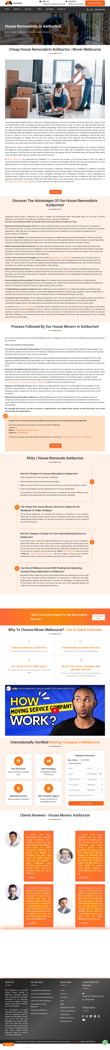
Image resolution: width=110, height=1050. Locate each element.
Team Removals (74, 1048)
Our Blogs (49, 9)
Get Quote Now (98, 618)
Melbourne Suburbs (67, 1024)
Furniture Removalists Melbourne (42, 1003)
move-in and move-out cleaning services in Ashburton (25, 383)
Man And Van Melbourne (39, 1020)
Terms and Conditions (67, 1017)
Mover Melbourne (14, 159)
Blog (61, 1007)
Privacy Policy (65, 1021)
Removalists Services (67, 1014)
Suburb (13, 32)
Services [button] (28, 9)
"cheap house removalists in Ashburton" (77, 438)
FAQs (39, 9)
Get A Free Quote (95, 3)
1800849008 (23, 434)
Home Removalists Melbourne (41, 1000)
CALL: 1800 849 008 (96, 10)
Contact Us (61, 9)
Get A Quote (55, 192)
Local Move (84, 765)
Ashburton (22, 32)
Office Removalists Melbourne (41, 1007)
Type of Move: (72, 765)
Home (7, 9)
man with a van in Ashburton (61, 259)
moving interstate (26, 308)
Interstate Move (75, 768)
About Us (17, 9)
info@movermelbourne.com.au (53, 4)
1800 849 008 (88, 1006)
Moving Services (66, 1027)
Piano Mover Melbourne (39, 1016)
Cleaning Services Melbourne (40, 997)
